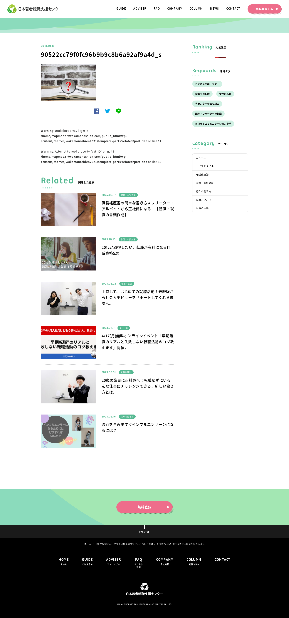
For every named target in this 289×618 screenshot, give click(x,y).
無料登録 (153, 507)
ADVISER (113, 562)
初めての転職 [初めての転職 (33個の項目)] (202, 94)
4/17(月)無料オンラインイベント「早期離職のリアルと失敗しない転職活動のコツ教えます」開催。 (138, 341)
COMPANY (164, 562)
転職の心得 (202, 208)
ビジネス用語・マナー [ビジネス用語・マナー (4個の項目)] (207, 84)
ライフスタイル (205, 166)
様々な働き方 (127, 416)
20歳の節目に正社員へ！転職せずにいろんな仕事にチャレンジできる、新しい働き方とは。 (138, 386)
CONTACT (222, 560)
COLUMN (193, 562)
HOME (64, 562)
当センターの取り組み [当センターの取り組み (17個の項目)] (207, 103)
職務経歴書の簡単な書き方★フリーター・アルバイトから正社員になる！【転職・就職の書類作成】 (138, 208)
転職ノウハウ (203, 199)
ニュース (124, 328)
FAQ (138, 563)
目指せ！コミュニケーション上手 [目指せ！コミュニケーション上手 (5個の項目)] (213, 123)
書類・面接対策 (128, 195)
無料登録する (267, 9)
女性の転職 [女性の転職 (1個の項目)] (225, 94)
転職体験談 (126, 283)
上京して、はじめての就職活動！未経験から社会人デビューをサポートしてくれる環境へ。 (138, 297)
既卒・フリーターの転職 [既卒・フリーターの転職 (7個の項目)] (208, 113)
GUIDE (87, 562)
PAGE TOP (144, 532)
